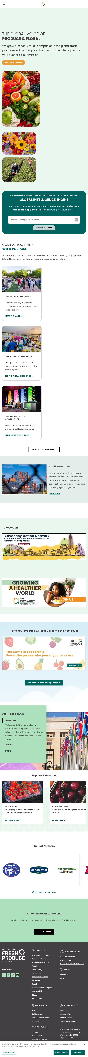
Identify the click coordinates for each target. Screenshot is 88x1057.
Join (33, 1010)
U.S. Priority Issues (67, 957)
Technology (37, 998)
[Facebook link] (4, 975)
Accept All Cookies (61, 1052)
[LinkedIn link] (13, 975)
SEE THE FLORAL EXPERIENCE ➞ (19, 376)
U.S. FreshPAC (65, 960)
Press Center (37, 1035)
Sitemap (63, 1010)
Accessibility (65, 1014)
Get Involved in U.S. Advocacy (72, 964)
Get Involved (37, 1014)
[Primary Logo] (44, 4)
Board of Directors (39, 1039)
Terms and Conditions (69, 1021)
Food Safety (37, 970)
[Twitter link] (8, 975)
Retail (34, 984)
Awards (63, 978)
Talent (34, 995)
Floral (34, 966)
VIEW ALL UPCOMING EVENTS (44, 449)
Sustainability (37, 991)
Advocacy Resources (40, 955)
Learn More (54, 493)
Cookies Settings (9, 1052)
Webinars (64, 974)
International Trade (40, 977)
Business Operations (40, 962)
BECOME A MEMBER (13, 62)
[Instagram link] (17, 975)
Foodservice (37, 973)
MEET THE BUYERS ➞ (14, 316)
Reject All (77, 1052)
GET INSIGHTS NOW (44, 227)
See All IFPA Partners (45, 892)
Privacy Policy (66, 1018)
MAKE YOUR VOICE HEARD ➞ (18, 435)
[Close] (84, 1044)
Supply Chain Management (43, 987)
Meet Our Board (44, 932)
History (35, 1032)
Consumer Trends (39, 959)
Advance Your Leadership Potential (44, 682)
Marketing (36, 980)
